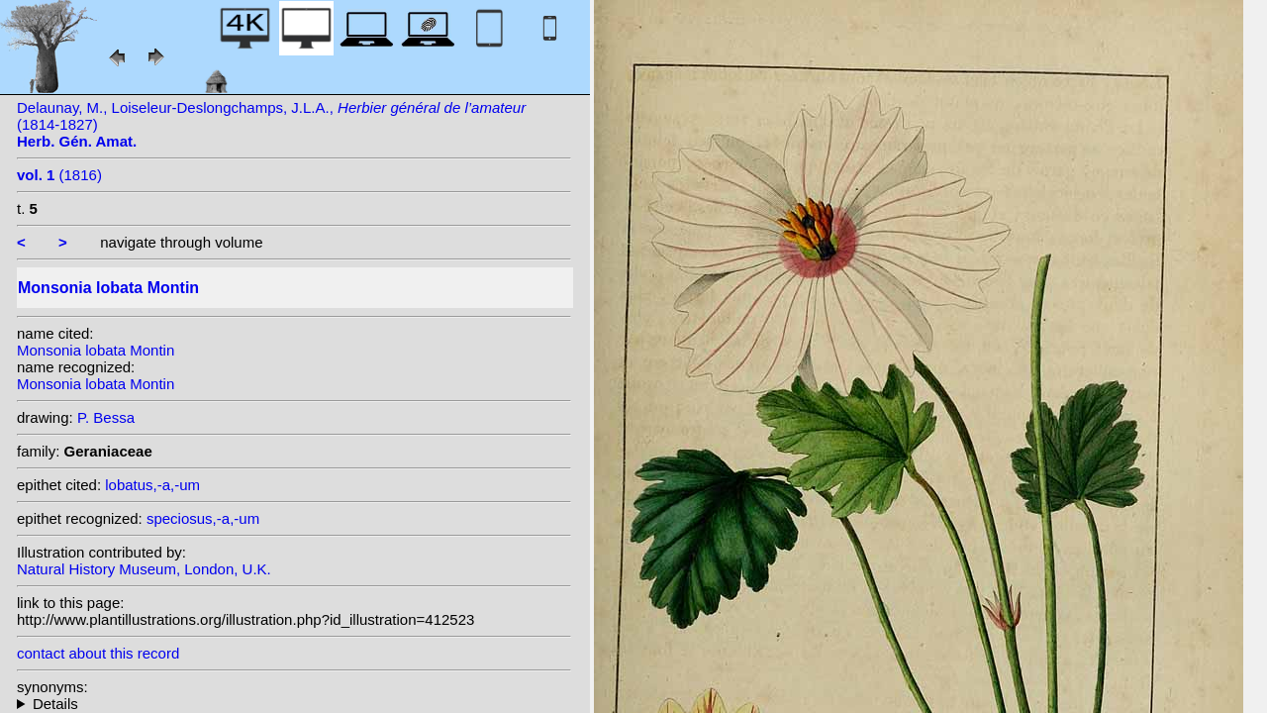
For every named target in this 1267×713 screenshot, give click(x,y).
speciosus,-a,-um (202, 518)
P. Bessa (106, 417)
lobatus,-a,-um (152, 484)
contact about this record (98, 653)
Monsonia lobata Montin (95, 350)
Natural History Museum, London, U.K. (144, 568)
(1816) (59, 174)
